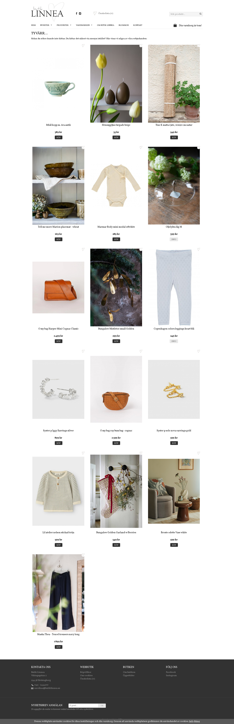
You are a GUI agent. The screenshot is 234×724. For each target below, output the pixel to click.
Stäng (197, 721)
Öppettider (128, 675)
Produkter (64, 25)
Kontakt (137, 25)
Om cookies (86, 675)
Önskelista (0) (87, 678)
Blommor (124, 25)
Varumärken (84, 25)
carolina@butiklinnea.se (47, 688)
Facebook (171, 672)
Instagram (171, 675)
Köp (59, 137)
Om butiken (129, 672)
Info (173, 239)
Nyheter (46, 25)
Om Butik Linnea (105, 25)
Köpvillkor (85, 672)
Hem (33, 25)
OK (102, 705)
